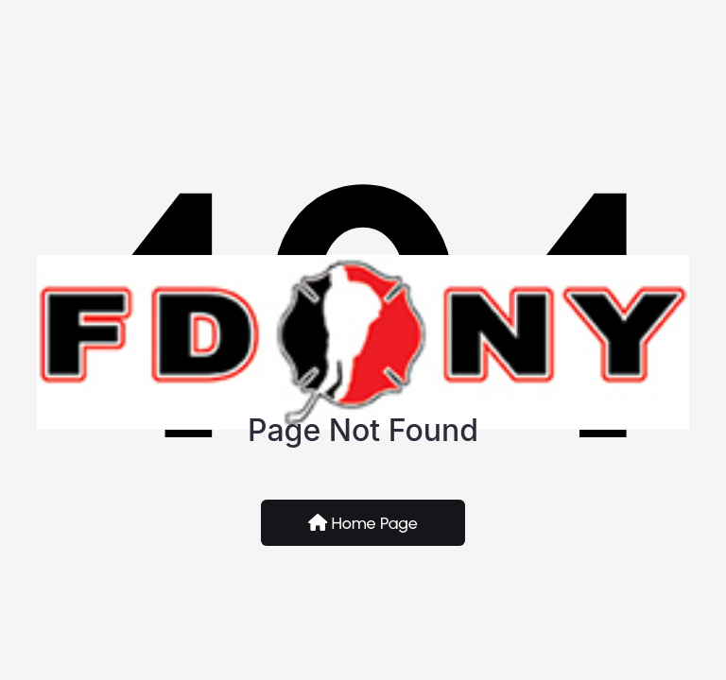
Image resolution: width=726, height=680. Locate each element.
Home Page (363, 523)
